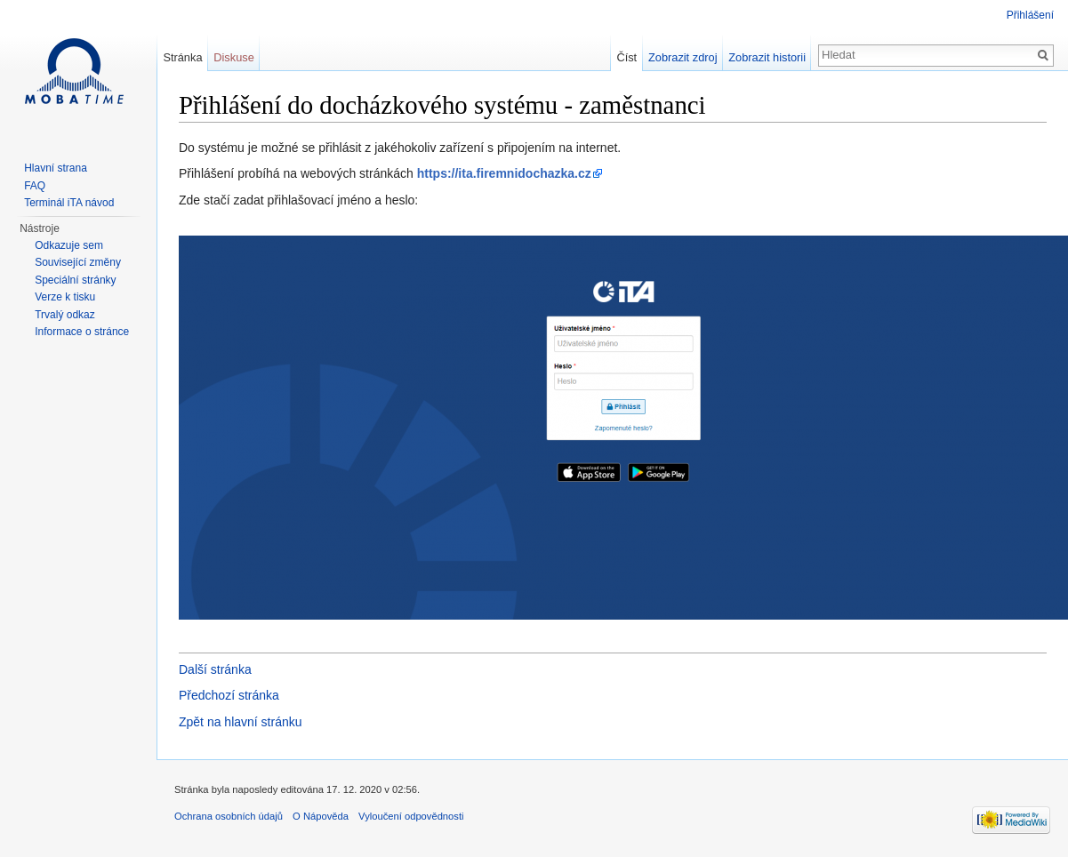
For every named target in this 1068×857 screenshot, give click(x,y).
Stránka (182, 57)
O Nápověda (321, 816)
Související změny (78, 262)
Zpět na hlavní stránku (240, 722)
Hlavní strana (55, 168)
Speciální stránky (75, 280)
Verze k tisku (65, 297)
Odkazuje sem (69, 245)
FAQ (34, 186)
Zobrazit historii (767, 57)
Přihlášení (1030, 15)
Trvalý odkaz (65, 314)
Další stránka (215, 669)
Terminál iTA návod (69, 202)
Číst (626, 57)
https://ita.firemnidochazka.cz (504, 173)
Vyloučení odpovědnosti (410, 816)
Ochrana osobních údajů (228, 816)
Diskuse (233, 57)
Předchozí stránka (229, 695)
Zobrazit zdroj (683, 57)
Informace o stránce (82, 331)
